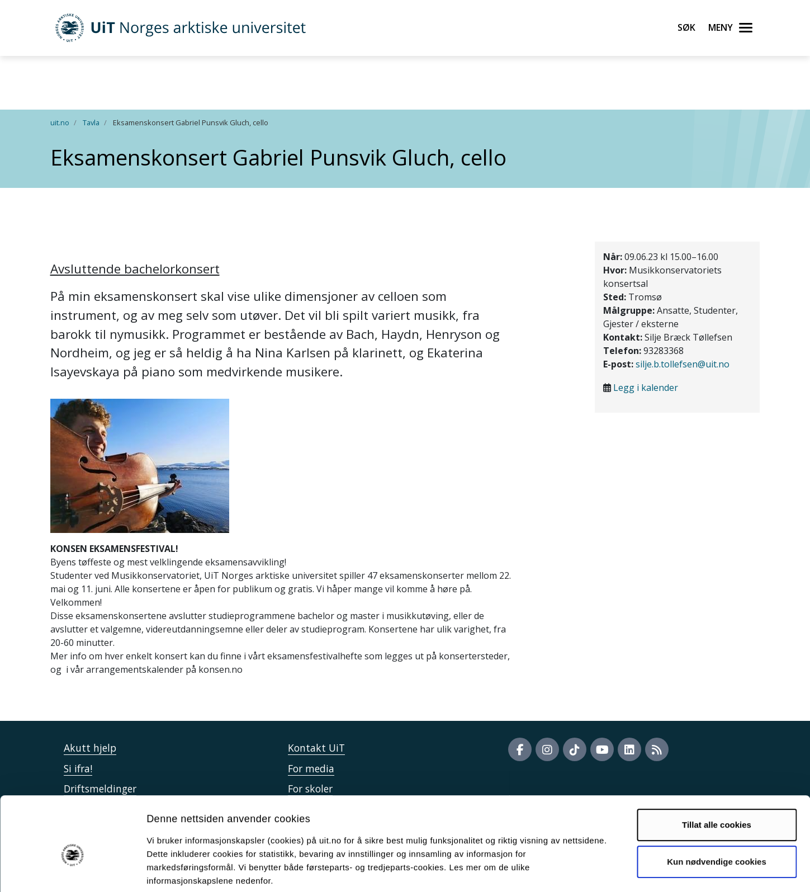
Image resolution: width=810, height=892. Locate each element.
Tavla (91, 122)
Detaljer (595, 870)
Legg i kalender (645, 387)
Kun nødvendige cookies (716, 805)
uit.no (59, 122)
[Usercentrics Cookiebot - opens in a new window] (72, 870)
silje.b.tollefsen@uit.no (683, 364)
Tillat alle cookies (716, 769)
